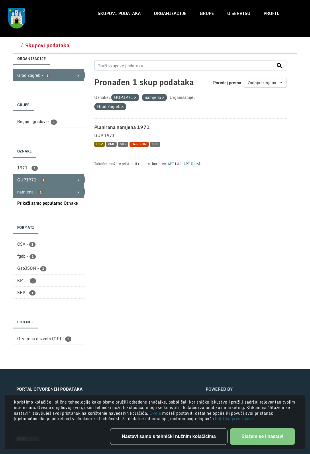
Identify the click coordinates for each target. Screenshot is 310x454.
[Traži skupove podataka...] (183, 65)
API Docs (191, 164)
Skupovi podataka (119, 13)
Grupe (207, 13)
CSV (99, 144)
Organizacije (170, 13)
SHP (123, 144)
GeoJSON (139, 144)
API (171, 164)
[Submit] (279, 65)
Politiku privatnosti (234, 418)
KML (111, 144)
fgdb (155, 144)
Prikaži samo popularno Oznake (47, 203)
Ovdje (156, 413)
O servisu (238, 13)
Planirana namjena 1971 (122, 127)
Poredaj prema (227, 82)
